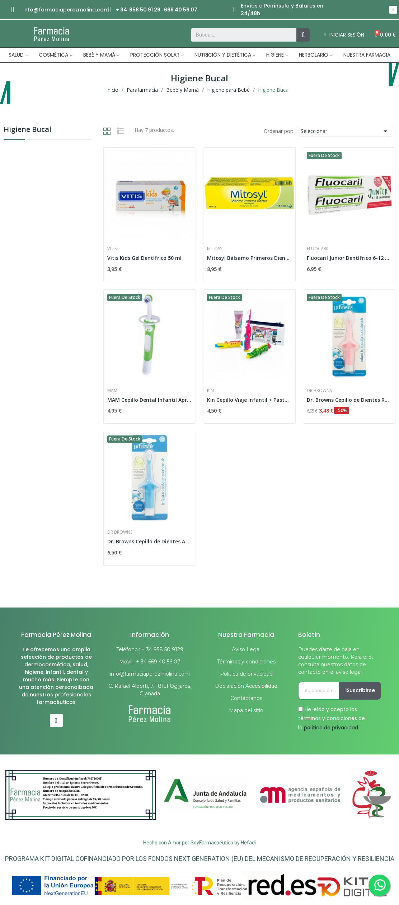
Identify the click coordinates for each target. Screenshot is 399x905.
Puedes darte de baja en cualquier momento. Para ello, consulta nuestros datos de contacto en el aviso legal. (335, 660)
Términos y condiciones (246, 661)
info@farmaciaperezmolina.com (66, 9)
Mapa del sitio (246, 710)
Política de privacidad (246, 674)
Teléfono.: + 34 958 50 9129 (149, 649)
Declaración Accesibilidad (246, 686)
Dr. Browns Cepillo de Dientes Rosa (349, 399)
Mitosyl (216, 249)
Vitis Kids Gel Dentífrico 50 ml (144, 257)
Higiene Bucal (27, 130)
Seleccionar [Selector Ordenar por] (345, 131)
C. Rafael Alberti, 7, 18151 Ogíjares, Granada (149, 690)
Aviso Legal (246, 649)
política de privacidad (331, 727)
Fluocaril (318, 249)
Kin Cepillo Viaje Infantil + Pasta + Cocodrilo (249, 399)
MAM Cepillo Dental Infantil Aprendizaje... (149, 399)
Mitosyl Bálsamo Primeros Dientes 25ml (249, 257)
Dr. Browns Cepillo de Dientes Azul (149, 541)
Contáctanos (246, 698)
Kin (210, 391)
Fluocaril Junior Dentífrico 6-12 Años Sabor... (349, 257)
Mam (112, 391)
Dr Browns (319, 391)
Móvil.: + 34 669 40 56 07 (149, 661)
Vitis (112, 249)
